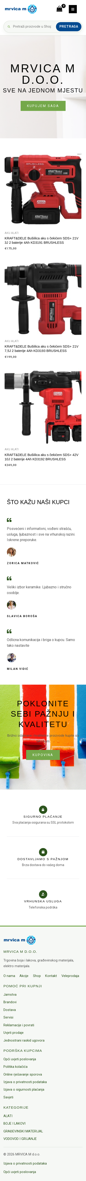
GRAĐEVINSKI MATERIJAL (23, 1131)
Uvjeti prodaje (13, 1033)
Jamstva (10, 994)
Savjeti (8, 1097)
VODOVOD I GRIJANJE (20, 1139)
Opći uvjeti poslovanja (19, 1059)
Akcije (23, 976)
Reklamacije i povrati (18, 1025)
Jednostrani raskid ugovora (23, 1040)
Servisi (8, 1017)
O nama (9, 976)
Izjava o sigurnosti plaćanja (23, 1089)
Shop (37, 976)
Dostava (9, 1010)
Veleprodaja (70, 976)
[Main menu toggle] (73, 9)
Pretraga (68, 26)
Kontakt (51, 976)
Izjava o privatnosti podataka (25, 1082)
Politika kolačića (15, 1067)
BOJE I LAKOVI (14, 1123)
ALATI (7, 1116)
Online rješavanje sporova (22, 1074)
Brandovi (10, 1002)
